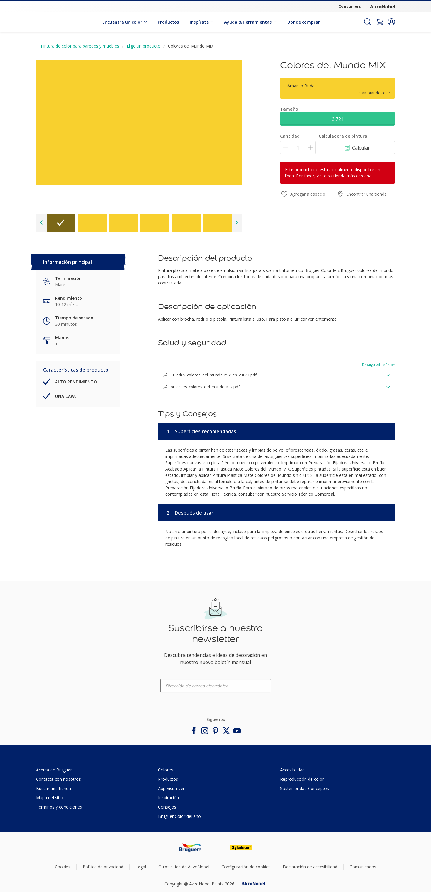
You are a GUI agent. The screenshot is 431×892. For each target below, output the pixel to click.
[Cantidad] (298, 147)
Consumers (350, 6)
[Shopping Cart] (379, 21)
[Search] (367, 21)
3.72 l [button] (337, 119)
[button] (391, 21)
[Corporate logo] (382, 6)
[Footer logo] (190, 847)
